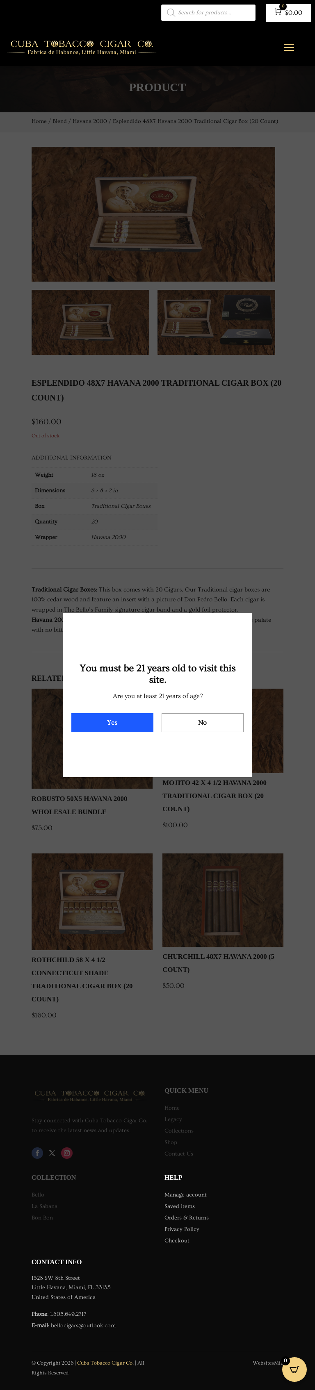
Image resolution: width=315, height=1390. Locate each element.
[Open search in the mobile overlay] (208, 13)
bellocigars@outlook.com (83, 1325)
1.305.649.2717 (68, 1314)
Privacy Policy (181, 1229)
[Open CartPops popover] (294, 1369)
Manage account (185, 1195)
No (202, 722)
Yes (112, 722)
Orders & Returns (186, 1218)
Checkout (176, 1241)
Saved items (179, 1206)
